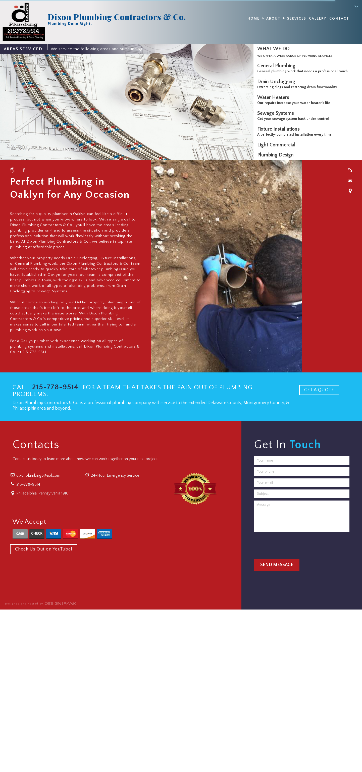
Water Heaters (274, 97)
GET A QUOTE (319, 390)
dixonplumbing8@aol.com (38, 475)
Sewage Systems (276, 113)
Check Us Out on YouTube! (43, 549)
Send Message (276, 564)
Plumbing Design (276, 154)
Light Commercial (277, 144)
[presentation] (292, 544)
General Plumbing (277, 65)
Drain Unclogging (277, 81)
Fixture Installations (279, 129)
